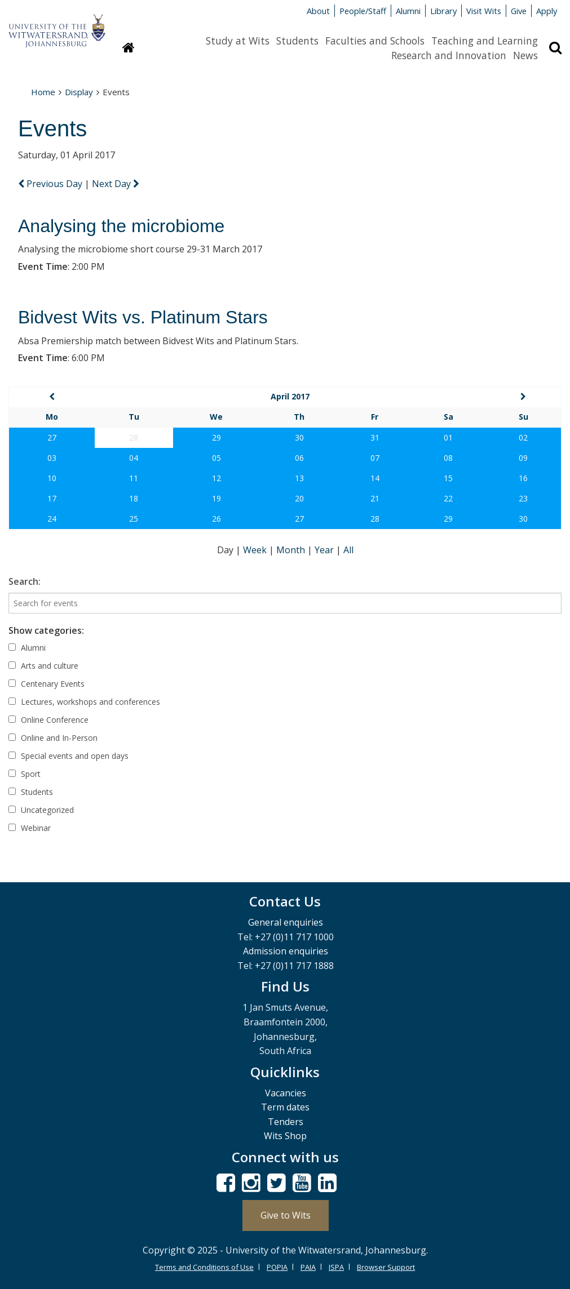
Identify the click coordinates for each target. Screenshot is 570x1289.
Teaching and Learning (484, 40)
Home (43, 91)
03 (51, 457)
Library (443, 10)
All (348, 550)
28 (374, 518)
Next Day (115, 183)
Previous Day (51, 183)
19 (216, 498)
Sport (24, 773)
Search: (24, 581)
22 (448, 498)
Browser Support (386, 1267)
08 (448, 457)
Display (79, 91)
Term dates (285, 1107)
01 (448, 437)
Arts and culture (43, 665)
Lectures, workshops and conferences (84, 701)
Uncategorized (41, 809)
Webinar (29, 828)
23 (523, 498)
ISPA (336, 1267)
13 (299, 478)
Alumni (408, 10)
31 (374, 437)
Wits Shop (285, 1136)
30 (299, 437)
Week (256, 550)
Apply (546, 10)
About (318, 10)
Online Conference (48, 719)
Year (325, 550)
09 (523, 457)
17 (51, 498)
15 (448, 478)
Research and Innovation (448, 55)
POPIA (277, 1267)
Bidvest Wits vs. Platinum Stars (143, 317)
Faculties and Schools (375, 40)
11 (133, 478)
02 (523, 437)
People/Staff (362, 10)
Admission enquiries (285, 951)
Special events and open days (68, 755)
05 (216, 457)
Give (519, 10)
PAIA (308, 1267)
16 (523, 478)
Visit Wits (483, 10)
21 (374, 498)
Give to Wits (285, 1215)
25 (133, 518)
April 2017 (290, 396)
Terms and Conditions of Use (204, 1267)
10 (51, 478)
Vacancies (285, 1093)
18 (133, 498)
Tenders (285, 1121)
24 (51, 518)
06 (299, 457)
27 (51, 437)
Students (297, 40)
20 (299, 498)
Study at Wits (237, 40)
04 (133, 457)
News (525, 55)
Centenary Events (46, 683)
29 (216, 437)
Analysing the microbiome (121, 226)
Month (291, 550)
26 (216, 518)
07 (374, 457)
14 (374, 478)
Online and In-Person (53, 737)
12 (216, 478)
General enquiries (285, 922)
